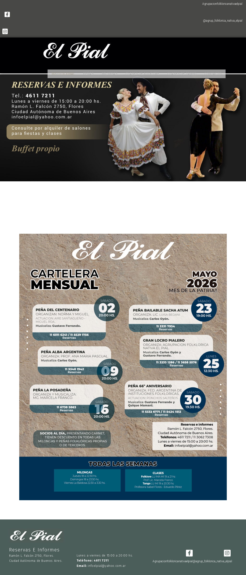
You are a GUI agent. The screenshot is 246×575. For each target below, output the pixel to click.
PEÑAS (88, 72)
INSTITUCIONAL (63, 72)
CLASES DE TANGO (181, 72)
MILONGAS (109, 72)
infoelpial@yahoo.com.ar (107, 562)
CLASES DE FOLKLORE (142, 72)
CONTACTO (212, 72)
